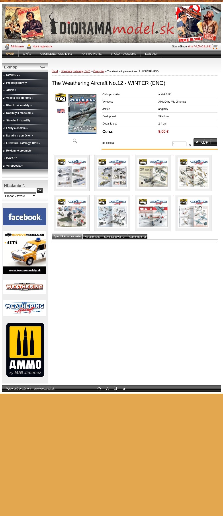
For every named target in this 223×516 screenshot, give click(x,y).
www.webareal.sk (44, 388)
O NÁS (27, 53)
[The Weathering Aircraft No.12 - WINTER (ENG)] (75, 118)
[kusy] (179, 144)
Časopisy (98, 71)
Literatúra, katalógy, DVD (75, 71)
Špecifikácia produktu (67, 236)
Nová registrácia (42, 46)
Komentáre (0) (137, 236)
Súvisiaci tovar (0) (114, 236)
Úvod (55, 71)
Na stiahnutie (92, 236)
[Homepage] (10, 54)
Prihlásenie (17, 46)
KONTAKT (151, 53)
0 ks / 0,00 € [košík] (199, 46)
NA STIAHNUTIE (92, 53)
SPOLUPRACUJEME (123, 53)
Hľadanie (12, 185)
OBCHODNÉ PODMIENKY (56, 53)
